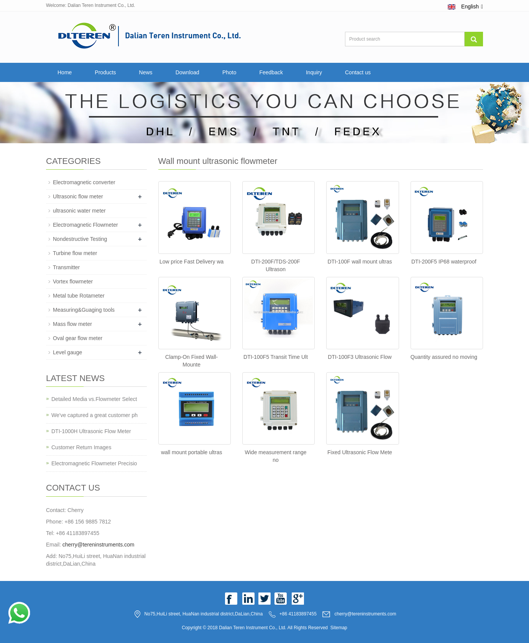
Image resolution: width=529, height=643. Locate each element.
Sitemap (338, 627)
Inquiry (314, 72)
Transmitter (66, 267)
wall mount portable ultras (191, 452)
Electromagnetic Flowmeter (85, 225)
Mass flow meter (72, 324)
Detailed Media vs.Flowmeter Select (94, 399)
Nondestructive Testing (80, 239)
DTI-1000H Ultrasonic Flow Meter (91, 431)
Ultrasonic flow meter (78, 196)
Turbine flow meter (75, 253)
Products (105, 72)
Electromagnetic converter (84, 182)
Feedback (271, 72)
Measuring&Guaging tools (84, 310)
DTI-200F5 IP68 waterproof (443, 262)
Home (65, 72)
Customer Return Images (81, 447)
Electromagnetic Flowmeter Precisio (94, 463)
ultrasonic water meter (79, 211)
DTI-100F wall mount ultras (359, 262)
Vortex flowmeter (73, 281)
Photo (229, 72)
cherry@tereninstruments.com (98, 545)
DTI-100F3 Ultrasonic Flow (360, 357)
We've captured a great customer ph (94, 415)
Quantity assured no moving (444, 357)
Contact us (358, 72)
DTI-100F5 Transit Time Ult (275, 357)
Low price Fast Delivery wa (191, 262)
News (146, 72)
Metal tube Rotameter (79, 296)
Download (187, 72)
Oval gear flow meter (77, 338)
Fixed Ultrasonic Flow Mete (359, 452)
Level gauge (67, 352)
